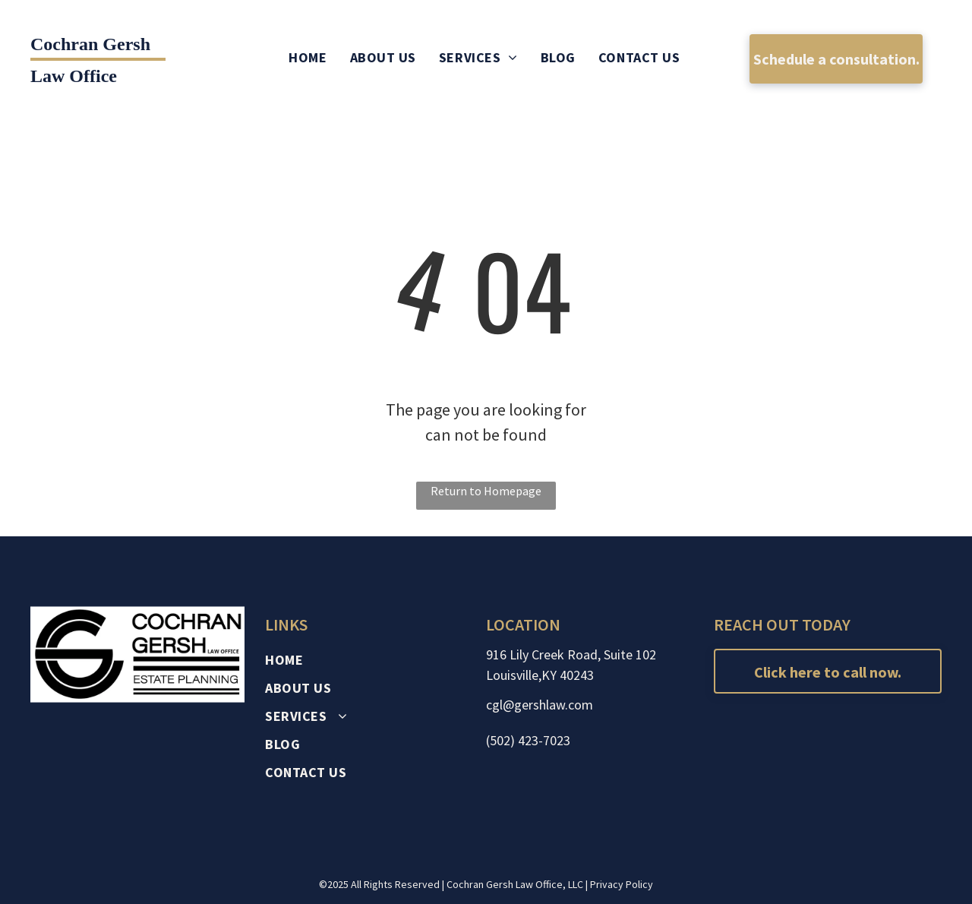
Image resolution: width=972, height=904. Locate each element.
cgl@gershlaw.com (539, 704)
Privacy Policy (621, 884)
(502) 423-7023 (528, 740)
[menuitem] (307, 57)
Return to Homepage (486, 490)
